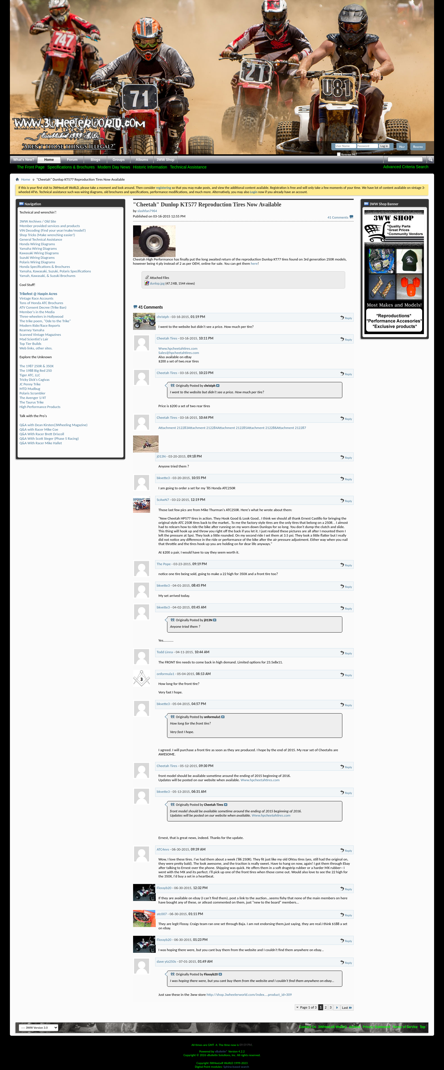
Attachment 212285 (232, 428)
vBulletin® (221, 1051)
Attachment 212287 (291, 428)
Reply (346, 318)
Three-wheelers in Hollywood (41, 316)
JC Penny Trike (30, 384)
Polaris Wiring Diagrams (37, 262)
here (254, 263)
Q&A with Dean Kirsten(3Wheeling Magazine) (53, 425)
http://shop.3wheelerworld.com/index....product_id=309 (249, 994)
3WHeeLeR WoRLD (332, 1027)
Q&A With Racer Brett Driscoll (42, 434)
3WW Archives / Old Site (38, 221)
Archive (355, 1027)
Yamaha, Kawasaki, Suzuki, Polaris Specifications (55, 271)
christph (163, 317)
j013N (161, 456)
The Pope (164, 564)
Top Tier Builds (30, 343)
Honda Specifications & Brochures (45, 266)
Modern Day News (114, 167)
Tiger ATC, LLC (30, 375)
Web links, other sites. (36, 348)
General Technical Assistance (41, 239)
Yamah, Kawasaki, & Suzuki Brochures (47, 276)
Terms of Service (405, 1027)
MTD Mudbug (30, 388)
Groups (119, 160)
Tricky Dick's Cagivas (35, 379)
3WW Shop (165, 160)
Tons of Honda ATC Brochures (41, 303)
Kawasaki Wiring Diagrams (39, 253)
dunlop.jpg (157, 283)
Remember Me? (347, 154)
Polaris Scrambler (32, 393)
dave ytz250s (166, 961)
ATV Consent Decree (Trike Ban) (43, 307)
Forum (72, 160)
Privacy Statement (376, 1027)
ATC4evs (163, 849)
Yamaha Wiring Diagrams (38, 248)
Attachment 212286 (261, 428)
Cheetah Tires (167, 338)
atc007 (162, 914)
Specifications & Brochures (71, 167)
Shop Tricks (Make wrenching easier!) (47, 235)
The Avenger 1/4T (33, 398)
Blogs (95, 160)
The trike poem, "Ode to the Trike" (45, 321)
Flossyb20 (164, 888)
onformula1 (165, 674)
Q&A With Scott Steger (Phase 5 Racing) (49, 438)
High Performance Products (40, 407)
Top (422, 1027)
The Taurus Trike (32, 402)
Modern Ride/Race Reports (40, 325)
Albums (142, 160)
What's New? (23, 160)
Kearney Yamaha (32, 330)
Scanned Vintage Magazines (40, 334)
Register (418, 147)
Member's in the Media (37, 312)
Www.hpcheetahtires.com (178, 348)
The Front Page (30, 167)
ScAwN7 (163, 499)
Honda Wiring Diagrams (37, 244)
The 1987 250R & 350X (37, 366)
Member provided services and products (50, 226)
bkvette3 (163, 478)
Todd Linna (165, 652)
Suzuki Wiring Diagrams (37, 257)
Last (347, 1007)
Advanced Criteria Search (405, 167)
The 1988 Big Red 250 (36, 370)
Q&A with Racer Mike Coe (39, 429)
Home (49, 160)
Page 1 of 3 (308, 1007)
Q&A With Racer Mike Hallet (41, 443)
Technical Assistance (188, 167)
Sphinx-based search (236, 1067)
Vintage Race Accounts (36, 298)
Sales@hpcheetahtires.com (179, 353)
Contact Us (307, 1027)
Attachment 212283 (173, 428)
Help (402, 147)
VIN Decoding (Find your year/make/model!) (53, 230)
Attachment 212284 (202, 428)
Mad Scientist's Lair (34, 339)
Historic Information (150, 167)
